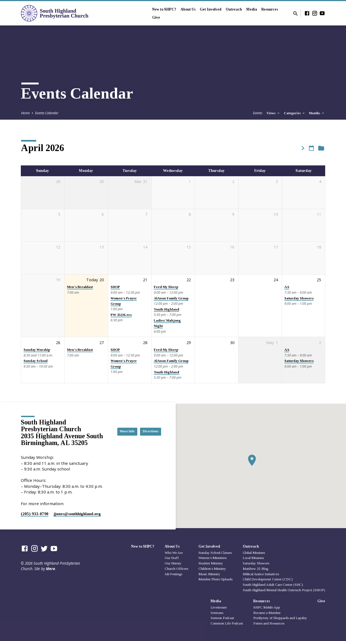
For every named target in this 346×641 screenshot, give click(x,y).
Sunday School (36, 361)
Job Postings (173, 574)
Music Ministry (209, 574)
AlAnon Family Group (171, 298)
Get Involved (210, 9)
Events (257, 113)
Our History (173, 563)
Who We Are (174, 553)
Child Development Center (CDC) (268, 579)
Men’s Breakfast (80, 287)
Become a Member (267, 613)
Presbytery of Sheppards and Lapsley (280, 618)
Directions (147, 436)
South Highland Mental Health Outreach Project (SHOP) (284, 590)
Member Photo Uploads (215, 579)
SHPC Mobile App (266, 607)
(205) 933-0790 (34, 513)
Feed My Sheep (166, 287)
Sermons (217, 613)
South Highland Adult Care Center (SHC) (273, 585)
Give (156, 17)
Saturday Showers (299, 298)
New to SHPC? (164, 9)
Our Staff (172, 558)
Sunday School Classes (215, 553)
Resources (269, 9)
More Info (147, 426)
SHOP (115, 287)
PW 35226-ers (121, 315)
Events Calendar (46, 113)
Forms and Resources (268, 623)
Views (273, 113)
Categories (294, 113)
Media (251, 9)
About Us (188, 9)
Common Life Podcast (227, 623)
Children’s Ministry (212, 569)
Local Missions (253, 558)
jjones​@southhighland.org (77, 513)
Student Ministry (210, 563)
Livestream (219, 607)
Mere (50, 568)
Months (317, 113)
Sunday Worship (37, 350)
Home (25, 113)
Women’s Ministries (212, 558)
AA (286, 287)
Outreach (234, 9)
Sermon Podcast (222, 618)
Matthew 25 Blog (255, 569)
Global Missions (254, 553)
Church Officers (176, 569)
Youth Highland (166, 309)
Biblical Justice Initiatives (261, 574)
